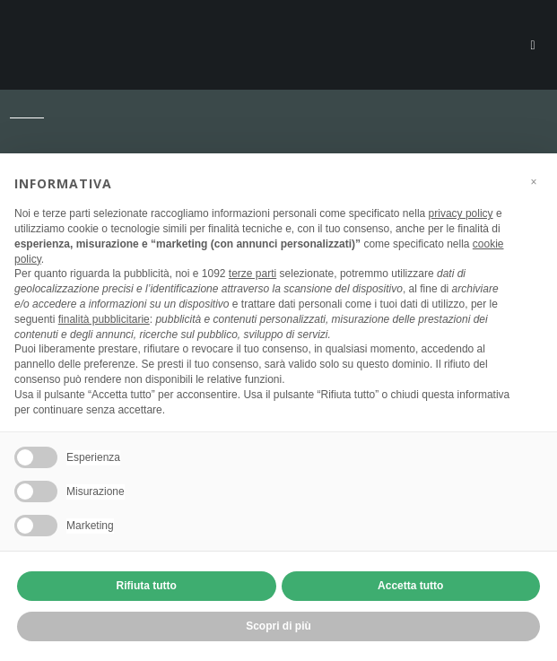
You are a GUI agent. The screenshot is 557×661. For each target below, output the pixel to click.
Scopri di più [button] (278, 626)
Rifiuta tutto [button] (147, 585)
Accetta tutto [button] (410, 585)
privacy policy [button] (461, 213)
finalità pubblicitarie (104, 319)
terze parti (252, 273)
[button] (533, 182)
